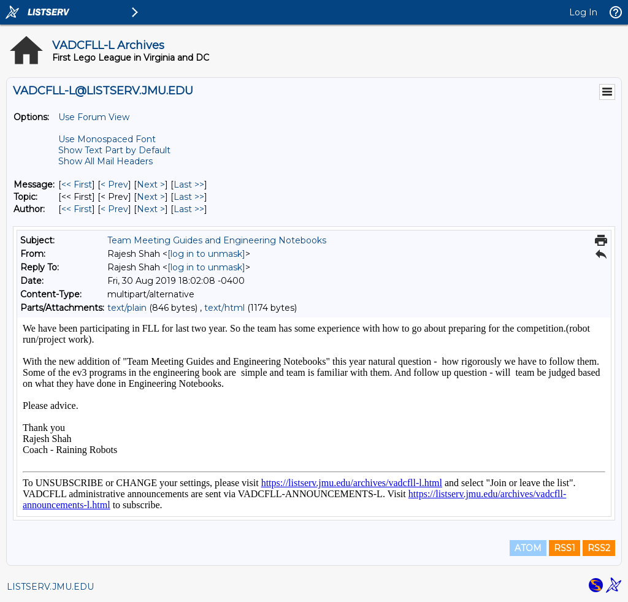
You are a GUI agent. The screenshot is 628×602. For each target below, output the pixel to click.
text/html (224, 307)
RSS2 (599, 548)
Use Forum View (93, 117)
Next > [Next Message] (151, 184)
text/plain (127, 307)
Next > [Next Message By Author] (151, 209)
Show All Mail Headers (105, 161)
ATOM (528, 548)
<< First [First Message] (76, 184)
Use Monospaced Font (107, 139)
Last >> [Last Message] (189, 184)
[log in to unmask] (206, 253)
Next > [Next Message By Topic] (151, 196)
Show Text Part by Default (114, 150)
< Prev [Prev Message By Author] (114, 209)
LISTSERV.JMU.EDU (50, 586)
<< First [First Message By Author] (76, 209)
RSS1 (564, 548)
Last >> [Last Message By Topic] (189, 196)
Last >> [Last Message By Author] (189, 209)
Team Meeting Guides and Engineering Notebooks (216, 240)
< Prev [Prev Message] (114, 184)
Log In (583, 12)
